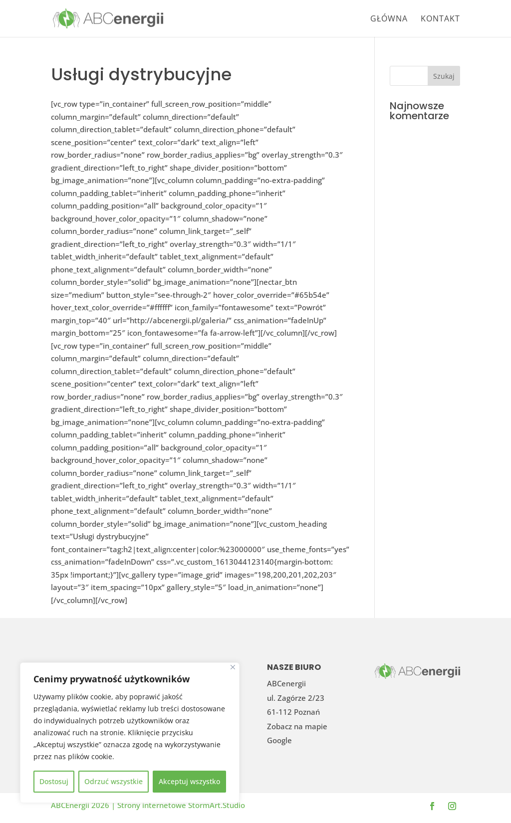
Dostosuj (53, 781)
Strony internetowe (152, 805)
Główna (389, 19)
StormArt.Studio (216, 805)
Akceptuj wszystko (189, 781)
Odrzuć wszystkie (113, 781)
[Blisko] (233, 667)
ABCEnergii (71, 805)
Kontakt (440, 19)
